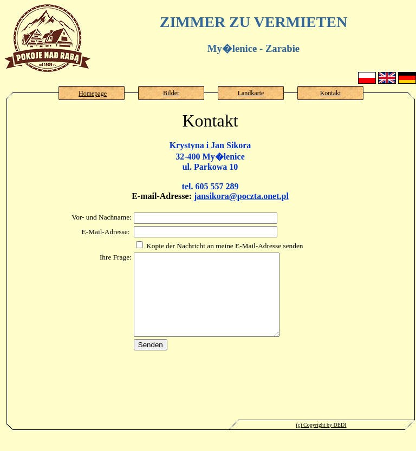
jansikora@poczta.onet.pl (241, 196)
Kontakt (330, 93)
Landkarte (251, 93)
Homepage (93, 93)
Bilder (171, 93)
